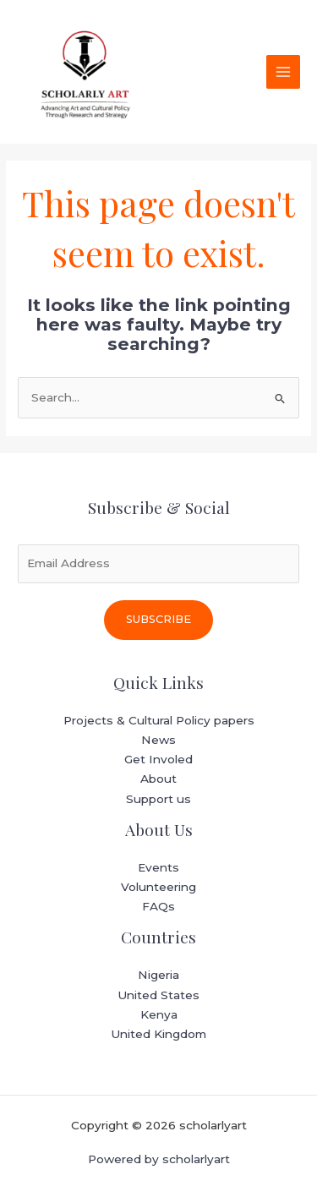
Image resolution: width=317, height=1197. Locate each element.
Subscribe (158, 619)
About (158, 778)
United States (158, 995)
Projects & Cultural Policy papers (158, 720)
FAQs (158, 906)
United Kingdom (158, 1034)
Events (158, 867)
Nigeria (158, 974)
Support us (158, 799)
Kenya (159, 1014)
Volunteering (158, 887)
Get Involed (158, 759)
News (158, 739)
